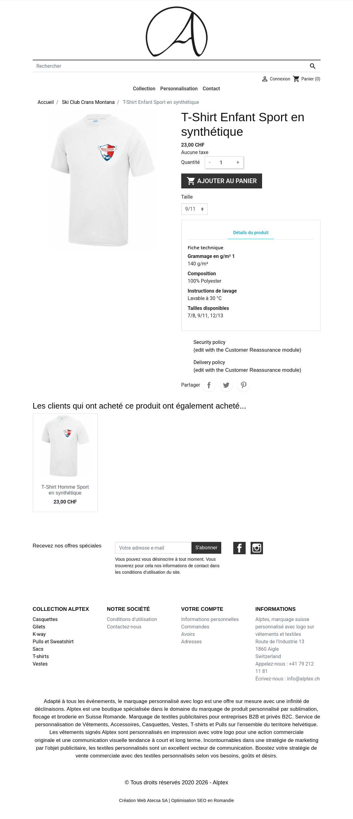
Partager (209, 385)
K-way (39, 634)
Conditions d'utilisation (132, 619)
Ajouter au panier (222, 181)
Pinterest (243, 385)
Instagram (257, 548)
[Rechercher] (177, 66)
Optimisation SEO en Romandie (202, 800)
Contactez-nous (124, 627)
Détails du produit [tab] (250, 232)
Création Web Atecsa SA (143, 800)
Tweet (226, 385)
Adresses (191, 642)
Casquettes (45, 619)
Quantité (190, 162)
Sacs (38, 649)
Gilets (39, 627)
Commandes (195, 627)
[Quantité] (223, 162)
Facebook (239, 548)
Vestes (40, 664)
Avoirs (188, 634)
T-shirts (41, 656)
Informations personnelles (210, 619)
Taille (187, 197)
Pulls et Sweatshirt (53, 642)
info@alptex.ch (303, 679)
